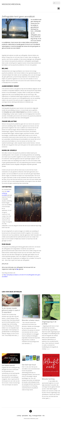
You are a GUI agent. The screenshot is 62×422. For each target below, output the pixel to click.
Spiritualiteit (25, 415)
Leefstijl (19, 415)
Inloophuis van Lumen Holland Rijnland (14, 112)
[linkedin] (6, 8)
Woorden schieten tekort (30, 320)
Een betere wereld (8, 365)
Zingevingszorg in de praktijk (49, 323)
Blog (30, 415)
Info (43, 415)
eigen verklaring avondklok (6, 193)
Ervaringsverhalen (36, 415)
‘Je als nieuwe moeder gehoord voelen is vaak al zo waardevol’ (11, 310)
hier (17, 269)
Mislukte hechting (48, 379)
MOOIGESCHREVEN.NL (30, 418)
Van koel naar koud (29, 365)
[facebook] (3, 8)
